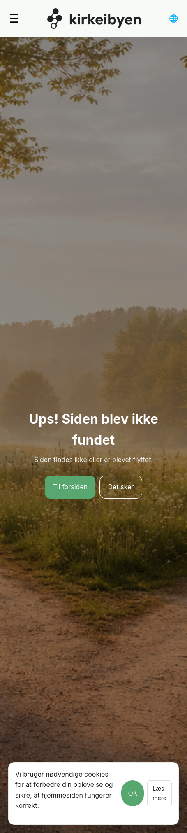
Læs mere (159, 793)
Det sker (121, 487)
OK (132, 793)
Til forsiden (70, 487)
